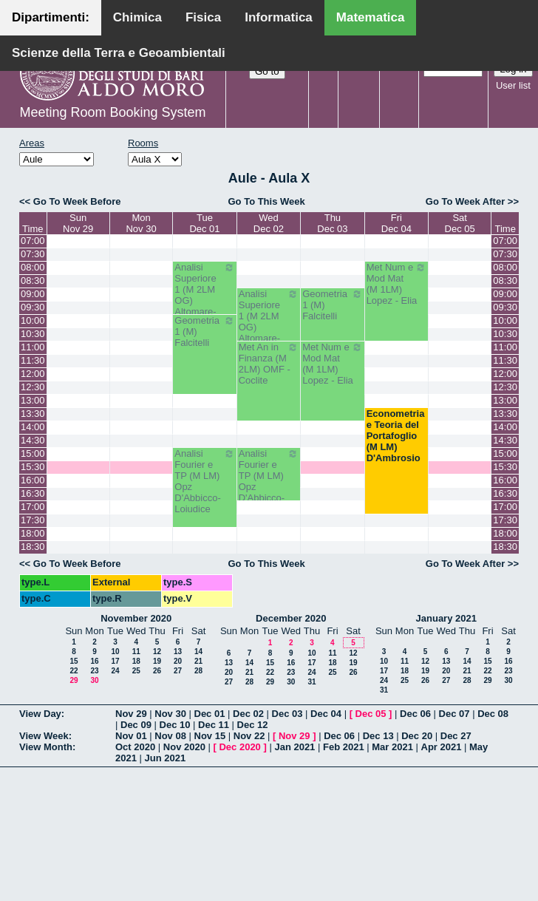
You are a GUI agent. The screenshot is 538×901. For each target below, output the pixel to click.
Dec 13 (378, 735)
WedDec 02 (268, 223)
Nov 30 (170, 713)
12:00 (33, 373)
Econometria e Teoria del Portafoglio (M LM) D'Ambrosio (396, 435)
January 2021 (446, 618)
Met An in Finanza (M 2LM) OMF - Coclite (269, 363)
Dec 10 (175, 724)
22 (73, 671)
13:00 (33, 400)
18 (136, 661)
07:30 (33, 253)
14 (198, 651)
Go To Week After (465, 201)
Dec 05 (371, 713)
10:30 (33, 333)
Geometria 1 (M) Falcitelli (332, 305)
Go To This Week (266, 201)
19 (157, 661)
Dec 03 (287, 713)
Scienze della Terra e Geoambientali (118, 53)
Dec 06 (415, 713)
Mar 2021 (392, 746)
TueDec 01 (204, 223)
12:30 (33, 386)
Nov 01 (131, 735)
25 (136, 671)
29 (73, 680)
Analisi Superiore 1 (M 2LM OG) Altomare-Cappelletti (204, 295)
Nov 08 (170, 735)
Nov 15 (210, 735)
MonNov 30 (141, 223)
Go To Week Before (77, 201)
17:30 (33, 520)
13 (178, 651)
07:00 (33, 240)
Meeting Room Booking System (112, 112)
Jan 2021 (294, 746)
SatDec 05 (460, 223)
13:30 (33, 413)
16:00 (33, 480)
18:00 (33, 533)
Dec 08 (492, 713)
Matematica (370, 17)
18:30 (33, 546)
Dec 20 (416, 735)
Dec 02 (248, 713)
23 (94, 671)
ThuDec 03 (332, 223)
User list (513, 85)
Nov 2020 (184, 746)
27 (178, 671)
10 (115, 651)
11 (136, 651)
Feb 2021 (343, 746)
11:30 (33, 360)
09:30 (33, 307)
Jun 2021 (165, 758)
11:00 (33, 347)
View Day (40, 713)
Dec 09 (135, 724)
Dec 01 (209, 713)
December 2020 (291, 618)
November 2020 (136, 618)
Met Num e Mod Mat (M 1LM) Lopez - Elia (396, 284)
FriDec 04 (396, 223)
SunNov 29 (78, 223)
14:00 (33, 426)
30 (94, 680)
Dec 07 (454, 713)
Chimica (137, 17)
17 (115, 661)
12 (157, 651)
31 (311, 682)
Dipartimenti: (50, 17)
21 (198, 661)
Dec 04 (325, 713)
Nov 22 (249, 735)
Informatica (279, 17)
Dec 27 (455, 735)
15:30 (33, 466)
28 (198, 671)
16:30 (33, 493)
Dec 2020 (239, 746)
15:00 (33, 453)
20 (178, 661)
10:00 (33, 320)
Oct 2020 (135, 746)
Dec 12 (252, 724)
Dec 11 (213, 724)
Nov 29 (131, 713)
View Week (44, 735)
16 (94, 661)
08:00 (33, 267)
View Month (45, 746)
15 (73, 661)
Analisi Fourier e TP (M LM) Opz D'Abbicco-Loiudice (204, 481)
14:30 (33, 440)
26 (157, 671)
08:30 (33, 280)
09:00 (33, 293)
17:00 (33, 506)
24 (115, 671)
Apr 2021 (441, 746)
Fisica (203, 17)
